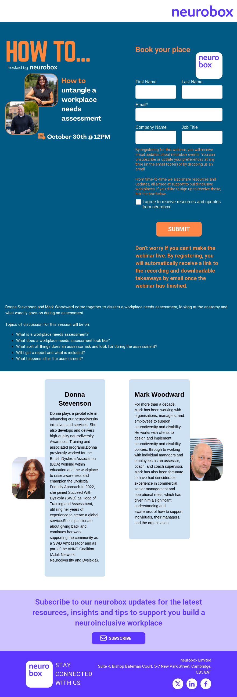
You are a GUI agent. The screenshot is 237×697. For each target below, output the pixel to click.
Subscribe (115, 638)
